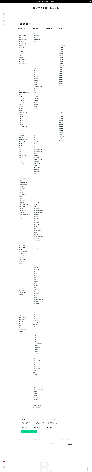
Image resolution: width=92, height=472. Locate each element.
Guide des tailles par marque (64, 93)
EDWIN (20, 94)
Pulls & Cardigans (37, 362)
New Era (35, 173)
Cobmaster (36, 78)
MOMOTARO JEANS (23, 182)
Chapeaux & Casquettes (38, 387)
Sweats (35, 364)
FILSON (20, 96)
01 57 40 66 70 (50, 427)
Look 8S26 (61, 128)
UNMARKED (21, 307)
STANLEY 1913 (22, 269)
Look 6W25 (61, 77)
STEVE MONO (22, 273)
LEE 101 (20, 161)
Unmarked (36, 273)
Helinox (35, 297)
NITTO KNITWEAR (22, 194)
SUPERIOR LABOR (22, 282)
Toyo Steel (36, 70)
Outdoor (35, 393)
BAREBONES (21, 53)
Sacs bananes (36, 316)
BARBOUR (21, 51)
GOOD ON (21, 114)
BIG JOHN (21, 57)
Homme (35, 326)
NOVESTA (21, 196)
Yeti (34, 291)
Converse (35, 82)
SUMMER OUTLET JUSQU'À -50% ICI (45, 1)
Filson (35, 94)
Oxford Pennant (36, 185)
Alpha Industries (37, 39)
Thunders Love (36, 259)
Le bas (34, 372)
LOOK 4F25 (61, 53)
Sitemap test (61, 43)
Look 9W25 (61, 83)
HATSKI (20, 122)
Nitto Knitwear (36, 175)
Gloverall (35, 108)
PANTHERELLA (22, 206)
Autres (36, 355)
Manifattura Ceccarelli (38, 159)
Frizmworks (36, 100)
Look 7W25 (61, 79)
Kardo (35, 135)
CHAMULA (21, 69)
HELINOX (21, 124)
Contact (60, 138)
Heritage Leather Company (38, 299)
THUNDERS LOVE (22, 286)
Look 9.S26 (61, 110)
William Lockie (36, 283)
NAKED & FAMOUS (22, 188)
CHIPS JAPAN (36, 68)
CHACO (20, 67)
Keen (35, 137)
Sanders (35, 226)
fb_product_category (36, 407)
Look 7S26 (61, 126)
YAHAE (20, 325)
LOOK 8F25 (61, 61)
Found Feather (36, 98)
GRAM (20, 118)
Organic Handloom (37, 183)
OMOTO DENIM (22, 200)
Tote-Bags (36, 320)
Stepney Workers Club (38, 242)
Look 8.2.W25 (61, 91)
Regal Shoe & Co (37, 214)
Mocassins (37, 339)
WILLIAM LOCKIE (22, 319)
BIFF (20, 55)
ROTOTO (21, 243)
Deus (35, 90)
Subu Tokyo (36, 248)
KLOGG (20, 153)
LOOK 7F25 (61, 59)
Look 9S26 (61, 130)
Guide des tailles (36, 439)
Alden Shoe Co (36, 35)
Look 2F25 (61, 49)
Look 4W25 (61, 73)
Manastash (36, 155)
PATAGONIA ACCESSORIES (24, 214)
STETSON (21, 271)
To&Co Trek (36, 305)
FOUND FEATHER (22, 100)
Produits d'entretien (38, 343)
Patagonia (36, 192)
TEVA (20, 284)
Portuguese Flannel (37, 202)
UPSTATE (21, 309)
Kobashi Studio (36, 141)
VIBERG (20, 315)
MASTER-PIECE (22, 180)
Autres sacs (36, 322)
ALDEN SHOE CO (22, 35)
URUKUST (21, 311)
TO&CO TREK (21, 288)
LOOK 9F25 (61, 63)
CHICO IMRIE (21, 73)
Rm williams (36, 216)
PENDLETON (21, 220)
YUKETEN (21, 331)
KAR (20, 147)
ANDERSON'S (21, 41)
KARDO (20, 149)
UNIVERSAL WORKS (23, 305)
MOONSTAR (21, 186)
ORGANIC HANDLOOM (23, 204)
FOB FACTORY (22, 98)
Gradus (35, 106)
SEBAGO (21, 253)
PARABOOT (21, 208)
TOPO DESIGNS (22, 298)
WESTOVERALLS (22, 317)
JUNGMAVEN (21, 145)
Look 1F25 (61, 47)
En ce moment (35, 399)
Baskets (36, 327)
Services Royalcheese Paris (64, 45)
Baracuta (35, 49)
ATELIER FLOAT (22, 47)
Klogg (35, 139)
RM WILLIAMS (21, 239)
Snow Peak (36, 234)
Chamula (35, 72)
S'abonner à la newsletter (29, 431)
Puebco (35, 206)
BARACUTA (21, 49)
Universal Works (37, 271)
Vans (35, 277)
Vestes (35, 370)
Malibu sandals (36, 157)
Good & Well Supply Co (38, 112)
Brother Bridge (36, 62)
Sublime (35, 250)
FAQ (59, 39)
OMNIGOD (21, 198)
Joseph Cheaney (37, 129)
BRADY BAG (21, 61)
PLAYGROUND (21, 224)
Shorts (35, 380)
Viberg (35, 279)
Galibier (35, 102)
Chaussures (37, 333)
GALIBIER (21, 106)
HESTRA (20, 129)
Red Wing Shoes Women (38, 210)
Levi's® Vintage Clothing (38, 151)
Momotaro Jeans (37, 163)
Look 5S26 (61, 122)
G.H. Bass (36, 104)
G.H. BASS (21, 104)
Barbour (35, 51)
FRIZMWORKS (22, 102)
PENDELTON (21, 218)
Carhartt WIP (36, 64)
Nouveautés (36, 401)
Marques (34, 33)
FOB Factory (36, 96)
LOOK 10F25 (61, 65)
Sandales (37, 331)
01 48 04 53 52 (37, 427)
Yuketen (35, 295)
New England (36, 171)
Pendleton (36, 196)
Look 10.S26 (61, 112)
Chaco (35, 66)
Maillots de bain (36, 384)
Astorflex (35, 45)
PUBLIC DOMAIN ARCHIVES (24, 228)
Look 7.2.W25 (61, 89)
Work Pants (36, 382)
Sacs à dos (36, 310)
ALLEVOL (20, 37)
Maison (35, 395)
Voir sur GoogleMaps (24, 424)
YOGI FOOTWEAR (22, 329)
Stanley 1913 (36, 303)
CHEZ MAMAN (21, 71)
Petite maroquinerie (37, 318)
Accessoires (36, 397)
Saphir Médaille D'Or (37, 228)
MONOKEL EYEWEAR (23, 184)
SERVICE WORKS (22, 255)
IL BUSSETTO (22, 135)
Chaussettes (37, 337)
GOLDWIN (21, 110)
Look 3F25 (61, 51)
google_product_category (37, 405)
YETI (20, 327)
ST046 (20, 263)
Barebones (36, 53)
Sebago (35, 232)
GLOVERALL (21, 108)
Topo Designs (36, 261)
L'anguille (35, 143)
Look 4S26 (61, 120)
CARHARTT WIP (22, 65)
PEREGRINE (21, 222)
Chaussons (37, 341)
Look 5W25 (61, 75)
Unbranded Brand (37, 269)
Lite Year (35, 153)
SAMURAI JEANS (22, 247)
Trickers (35, 265)
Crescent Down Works (38, 86)
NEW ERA (21, 192)
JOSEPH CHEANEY (22, 141)
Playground (36, 200)
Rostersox (36, 301)
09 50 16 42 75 (24, 427)
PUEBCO (20, 230)
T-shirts (35, 358)
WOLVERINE (21, 321)
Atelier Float (36, 47)
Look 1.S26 (61, 95)
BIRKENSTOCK (22, 59)
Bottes (36, 329)
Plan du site (61, 140)
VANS (20, 313)
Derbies (36, 335)
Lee (34, 145)
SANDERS (21, 249)
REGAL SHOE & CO (22, 237)
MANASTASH (21, 176)
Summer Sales (36, 403)
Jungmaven (36, 133)
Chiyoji (35, 74)
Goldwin (35, 110)
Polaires (35, 366)
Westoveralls (36, 281)
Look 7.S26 (61, 106)
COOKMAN (21, 84)
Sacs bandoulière (37, 312)
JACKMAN (21, 137)
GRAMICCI (21, 120)
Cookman (36, 84)
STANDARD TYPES (22, 267)
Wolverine (36, 285)
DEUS (20, 90)
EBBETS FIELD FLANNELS (24, 92)
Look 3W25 (61, 71)
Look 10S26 (61, 132)
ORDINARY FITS (22, 202)
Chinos (35, 376)
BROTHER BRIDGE (22, 63)
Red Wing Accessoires (38, 212)
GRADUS (21, 116)
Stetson (35, 244)
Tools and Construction (38, 263)
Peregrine (35, 198)
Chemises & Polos (37, 360)
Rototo (35, 220)
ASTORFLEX (21, 45)
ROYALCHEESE (22, 245)
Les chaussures (35, 324)
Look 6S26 (61, 124)
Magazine (28, 439)
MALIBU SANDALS (22, 174)
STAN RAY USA (22, 265)
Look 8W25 (61, 81)
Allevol (35, 37)
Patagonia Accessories (38, 194)
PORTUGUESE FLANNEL (23, 226)
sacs (33, 309)
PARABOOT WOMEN (23, 210)
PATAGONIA (21, 212)
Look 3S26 (61, 118)
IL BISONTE (21, 133)
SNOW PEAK (21, 257)
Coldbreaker (36, 80)
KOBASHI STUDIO (22, 155)
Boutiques (21, 439)
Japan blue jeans (37, 127)
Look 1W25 (61, 67)
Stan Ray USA (36, 238)
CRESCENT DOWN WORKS (24, 86)
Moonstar (35, 165)
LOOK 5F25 (61, 55)
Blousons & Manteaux (38, 368)
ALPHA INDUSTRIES (23, 39)
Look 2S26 (61, 116)
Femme (35, 345)
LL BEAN (20, 172)
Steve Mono (36, 246)
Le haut (34, 357)
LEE (20, 159)
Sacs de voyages (37, 314)
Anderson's (36, 41)
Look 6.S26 (61, 104)
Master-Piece (36, 161)
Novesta (35, 177)
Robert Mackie (36, 218)
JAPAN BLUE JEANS (23, 139)
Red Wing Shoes (37, 208)
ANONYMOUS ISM (22, 43)
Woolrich (35, 287)
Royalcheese (36, 222)
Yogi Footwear (36, 293)
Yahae (35, 289)
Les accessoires (35, 386)
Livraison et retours (64, 439)
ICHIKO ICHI (21, 131)
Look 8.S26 (61, 108)
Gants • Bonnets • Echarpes (39, 389)
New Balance (36, 169)
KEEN (20, 151)
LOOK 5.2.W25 (61, 85)
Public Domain (36, 204)
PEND (20, 216)
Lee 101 (35, 147)
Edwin (35, 92)
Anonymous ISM (37, 43)
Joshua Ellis (36, 131)
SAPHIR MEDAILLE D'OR (23, 251)
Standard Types (37, 240)
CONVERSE (21, 82)
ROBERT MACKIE (22, 241)
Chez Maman (36, 76)
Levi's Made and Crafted (38, 149)
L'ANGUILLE (21, 157)
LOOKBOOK (61, 134)
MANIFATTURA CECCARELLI (24, 178)
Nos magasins (61, 136)
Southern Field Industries (38, 236)
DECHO (20, 88)
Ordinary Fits (36, 181)
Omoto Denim (36, 307)
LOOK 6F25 (61, 57)
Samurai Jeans (36, 224)
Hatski (35, 118)
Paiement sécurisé (62, 37)
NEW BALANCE (22, 190)
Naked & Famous (37, 167)
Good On (35, 114)
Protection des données (63, 41)
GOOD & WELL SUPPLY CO (24, 112)
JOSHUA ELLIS (22, 143)
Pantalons (36, 374)
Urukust (35, 275)
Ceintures (35, 391)
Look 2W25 (61, 69)
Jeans (35, 378)
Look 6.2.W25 (61, 87)
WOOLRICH (21, 323)
